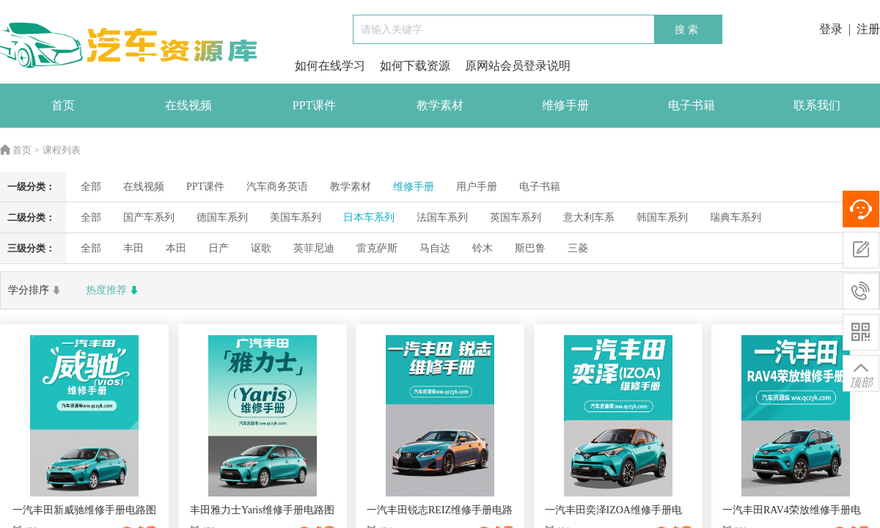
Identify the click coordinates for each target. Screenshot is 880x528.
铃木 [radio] (482, 248)
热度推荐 (114, 290)
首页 (63, 105)
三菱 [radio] (578, 248)
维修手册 (565, 105)
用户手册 (476, 186)
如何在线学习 (330, 65)
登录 (831, 29)
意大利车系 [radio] (589, 217)
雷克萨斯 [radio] (376, 248)
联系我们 (816, 105)
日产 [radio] (218, 248)
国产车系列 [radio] (149, 217)
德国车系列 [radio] (222, 217)
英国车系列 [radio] (515, 217)
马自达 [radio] (434, 248)
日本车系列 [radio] (369, 217)
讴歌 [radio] (261, 248)
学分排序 (36, 290)
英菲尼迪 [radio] (313, 248)
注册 (868, 29)
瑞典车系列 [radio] (735, 217)
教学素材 (440, 105)
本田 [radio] (176, 248)
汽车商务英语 (277, 186)
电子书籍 (691, 105)
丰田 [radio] (133, 248)
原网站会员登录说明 (518, 65)
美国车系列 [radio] (295, 217)
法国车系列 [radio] (442, 217)
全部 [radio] (91, 186)
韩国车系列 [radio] (662, 217)
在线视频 (188, 105)
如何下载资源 (415, 65)
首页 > (20, 149)
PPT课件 (315, 105)
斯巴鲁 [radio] (530, 248)
